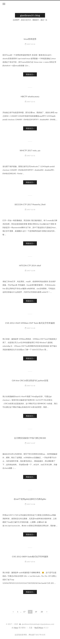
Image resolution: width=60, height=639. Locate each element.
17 (24, 612)
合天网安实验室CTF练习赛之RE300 (30, 438)
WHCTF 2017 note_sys (30, 150)
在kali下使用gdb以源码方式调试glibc (30, 499)
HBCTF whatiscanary (30, 96)
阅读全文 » (30, 74)
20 (42, 612)
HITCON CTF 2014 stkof (30, 265)
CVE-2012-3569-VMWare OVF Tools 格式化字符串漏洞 (30, 323)
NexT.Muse (38, 628)
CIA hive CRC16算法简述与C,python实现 (30, 380)
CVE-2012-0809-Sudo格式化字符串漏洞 (30, 556)
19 (36, 612)
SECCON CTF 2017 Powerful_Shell (30, 204)
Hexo (16, 628)
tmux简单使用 (30, 39)
